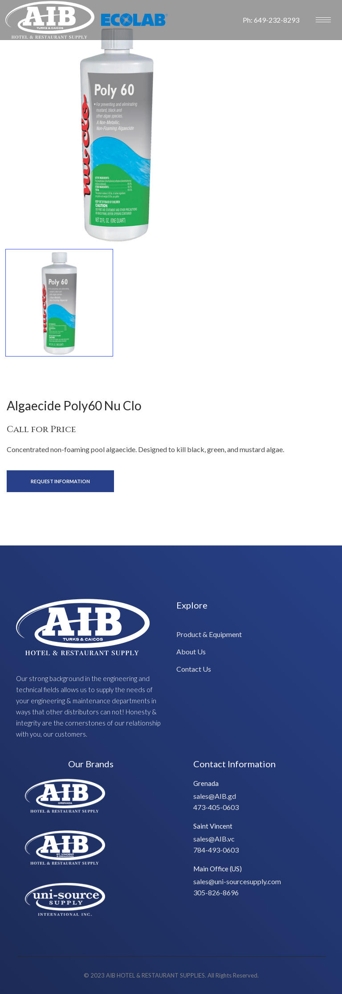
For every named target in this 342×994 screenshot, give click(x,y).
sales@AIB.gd (214, 796)
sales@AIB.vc (214, 838)
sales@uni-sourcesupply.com (237, 881)
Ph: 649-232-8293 (271, 20)
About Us (191, 651)
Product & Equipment (209, 634)
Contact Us (193, 669)
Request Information (60, 481)
